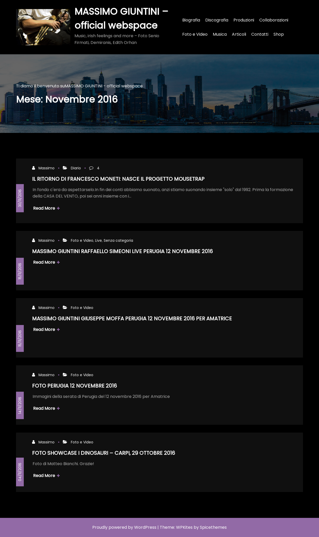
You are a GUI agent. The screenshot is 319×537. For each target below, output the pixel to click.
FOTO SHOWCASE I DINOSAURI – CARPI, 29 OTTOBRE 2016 (103, 453)
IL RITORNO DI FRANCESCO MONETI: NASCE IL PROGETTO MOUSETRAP (118, 179)
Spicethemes (213, 527)
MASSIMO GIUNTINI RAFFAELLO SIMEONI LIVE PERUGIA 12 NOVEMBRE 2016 (122, 251)
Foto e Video (82, 240)
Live (98, 240)
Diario (76, 168)
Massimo (47, 168)
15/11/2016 (19, 271)
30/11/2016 (19, 198)
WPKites (184, 527)
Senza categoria (118, 240)
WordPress (145, 527)
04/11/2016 (19, 472)
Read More (46, 208)
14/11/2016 (19, 405)
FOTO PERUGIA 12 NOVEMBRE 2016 (74, 385)
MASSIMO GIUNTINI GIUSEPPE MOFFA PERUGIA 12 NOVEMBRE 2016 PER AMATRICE (132, 318)
